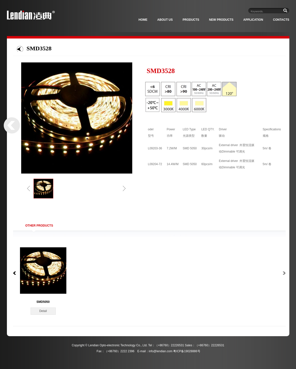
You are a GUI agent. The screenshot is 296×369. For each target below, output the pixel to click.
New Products (221, 19)
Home (143, 19)
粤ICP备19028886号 (186, 351)
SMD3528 (39, 48)
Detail (43, 311)
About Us (165, 19)
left (28, 188)
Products (191, 19)
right (124, 188)
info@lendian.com (160, 351)
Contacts (281, 19)
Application (253, 19)
